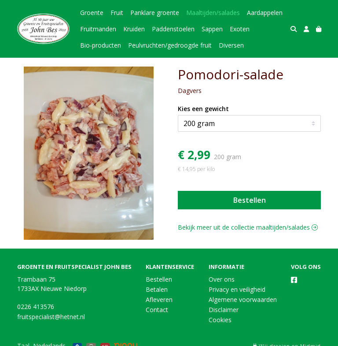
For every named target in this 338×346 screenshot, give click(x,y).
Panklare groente (154, 12)
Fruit (116, 12)
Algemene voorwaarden (243, 299)
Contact (157, 309)
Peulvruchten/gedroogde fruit (170, 45)
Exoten (240, 29)
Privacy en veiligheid (237, 289)
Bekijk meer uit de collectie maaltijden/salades (248, 227)
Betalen (157, 289)
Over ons (222, 279)
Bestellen (249, 200)
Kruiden (134, 29)
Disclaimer (224, 309)
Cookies (220, 320)
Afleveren (159, 299)
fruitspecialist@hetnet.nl (51, 317)
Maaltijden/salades (213, 12)
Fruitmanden (98, 29)
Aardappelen (265, 12)
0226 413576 (35, 306)
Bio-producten (100, 45)
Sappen (212, 29)
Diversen (231, 45)
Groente (91, 12)
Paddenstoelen (173, 29)
